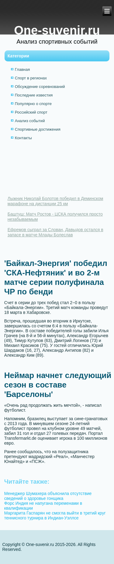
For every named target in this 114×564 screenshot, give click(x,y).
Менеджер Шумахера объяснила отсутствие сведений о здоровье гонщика (48, 496)
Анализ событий (30, 120)
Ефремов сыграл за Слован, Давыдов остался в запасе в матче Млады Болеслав (55, 232)
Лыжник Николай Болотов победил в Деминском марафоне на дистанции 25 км (55, 201)
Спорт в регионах (31, 78)
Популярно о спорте (33, 103)
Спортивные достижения (37, 129)
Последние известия (34, 95)
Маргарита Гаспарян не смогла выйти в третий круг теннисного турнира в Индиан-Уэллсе (55, 515)
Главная (22, 69)
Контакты (23, 138)
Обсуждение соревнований (40, 86)
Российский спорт (31, 112)
